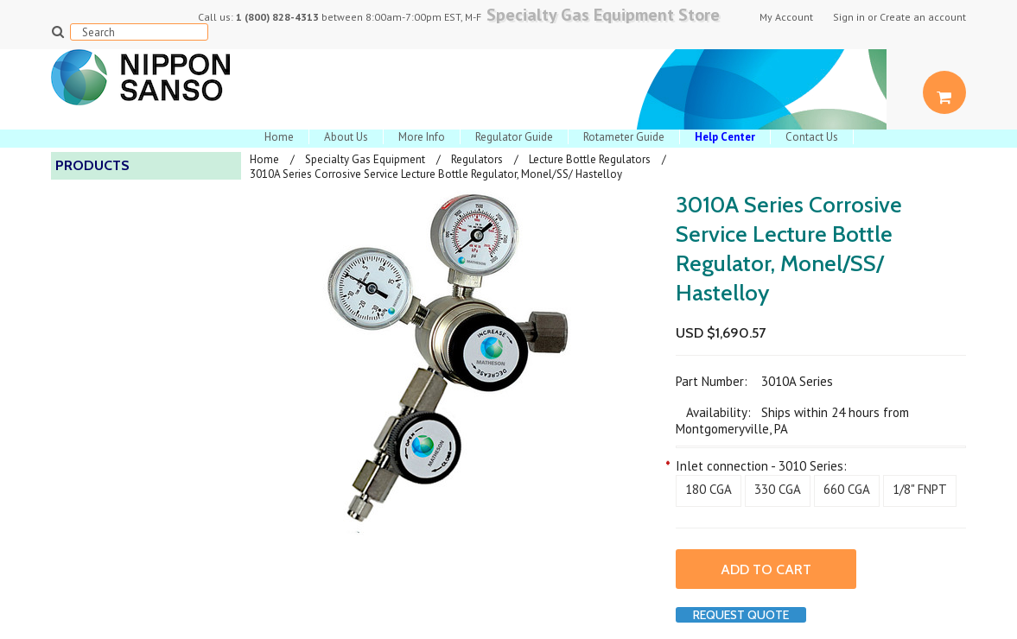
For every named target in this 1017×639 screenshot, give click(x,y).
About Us (346, 137)
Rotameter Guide (623, 137)
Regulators (477, 159)
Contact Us (811, 137)
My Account (786, 17)
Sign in (849, 17)
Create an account (923, 17)
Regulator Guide (514, 137)
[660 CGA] (847, 491)
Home (279, 137)
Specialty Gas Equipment (365, 159)
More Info (421, 137)
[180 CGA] (708, 491)
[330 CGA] (777, 491)
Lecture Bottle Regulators (590, 159)
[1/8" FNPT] (920, 491)
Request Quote (741, 615)
